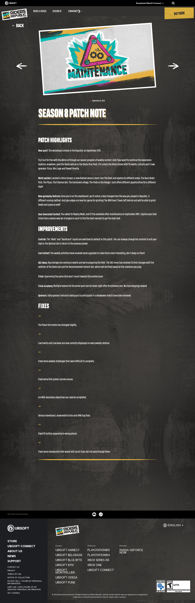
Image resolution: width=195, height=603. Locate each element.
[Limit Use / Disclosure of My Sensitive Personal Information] (25, 588)
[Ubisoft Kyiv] (70, 565)
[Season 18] (56, 11)
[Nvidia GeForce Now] (134, 551)
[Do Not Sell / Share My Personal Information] (25, 582)
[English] (173, 526)
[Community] (75, 11)
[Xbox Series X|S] (102, 560)
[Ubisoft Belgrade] (70, 555)
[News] (25, 556)
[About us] (25, 551)
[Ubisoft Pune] (70, 582)
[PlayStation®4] (102, 555)
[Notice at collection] (25, 577)
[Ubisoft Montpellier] (70, 571)
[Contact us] (25, 567)
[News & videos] (39, 11)
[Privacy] (25, 570)
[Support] (25, 561)
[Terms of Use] (25, 574)
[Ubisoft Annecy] (70, 550)
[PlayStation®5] (102, 550)
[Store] (25, 541)
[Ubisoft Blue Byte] (70, 560)
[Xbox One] (102, 565)
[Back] (18, 25)
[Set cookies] (13, 593)
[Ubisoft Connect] (25, 546)
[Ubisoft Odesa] (70, 577)
